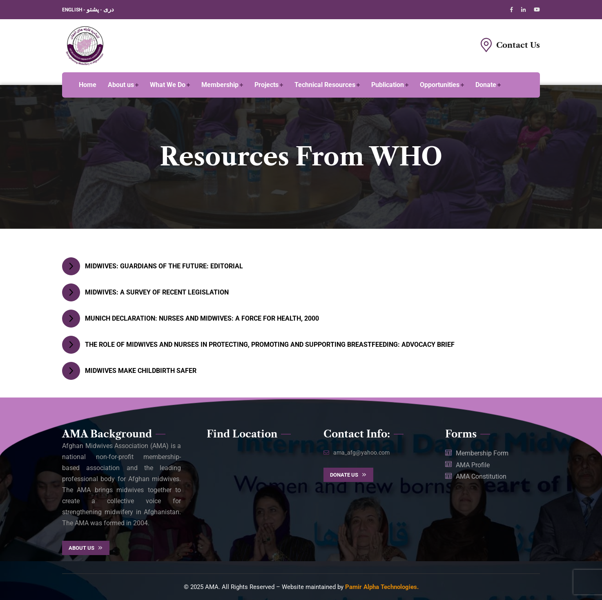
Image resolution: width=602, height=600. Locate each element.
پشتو (93, 9)
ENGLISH (72, 10)
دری (108, 9)
